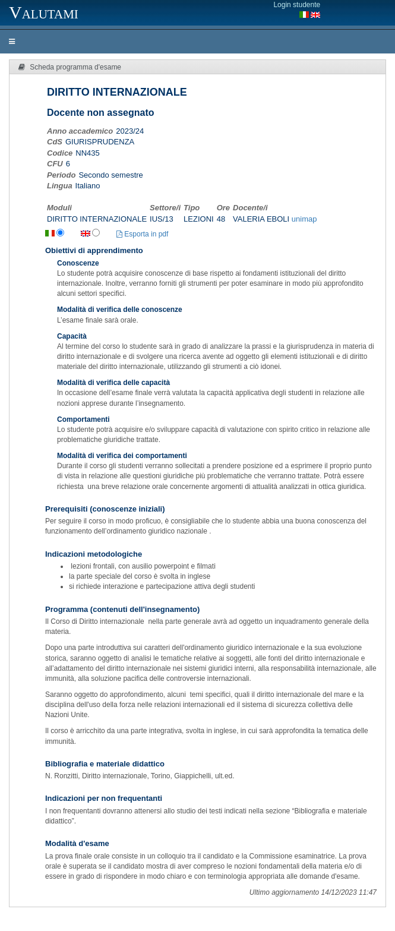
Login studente (296, 5)
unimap (304, 218)
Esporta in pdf (142, 234)
